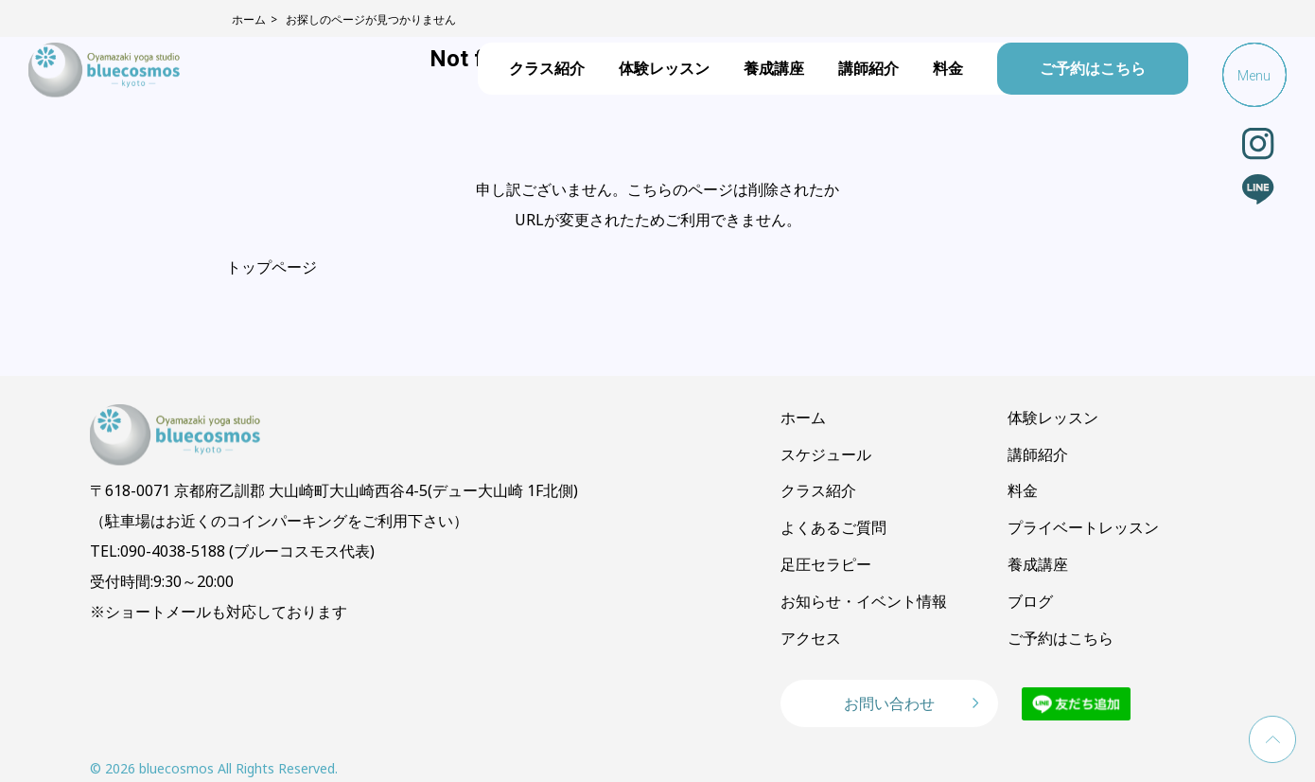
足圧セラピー (825, 564)
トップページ (271, 267)
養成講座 (774, 68)
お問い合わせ (889, 703)
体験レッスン (664, 68)
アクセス (810, 638)
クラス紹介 (547, 68)
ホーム (803, 417)
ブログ (1030, 601)
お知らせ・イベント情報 (863, 601)
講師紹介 (868, 68)
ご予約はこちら (1093, 68)
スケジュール (825, 454)
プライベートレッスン (1083, 527)
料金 (948, 68)
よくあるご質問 (833, 527)
